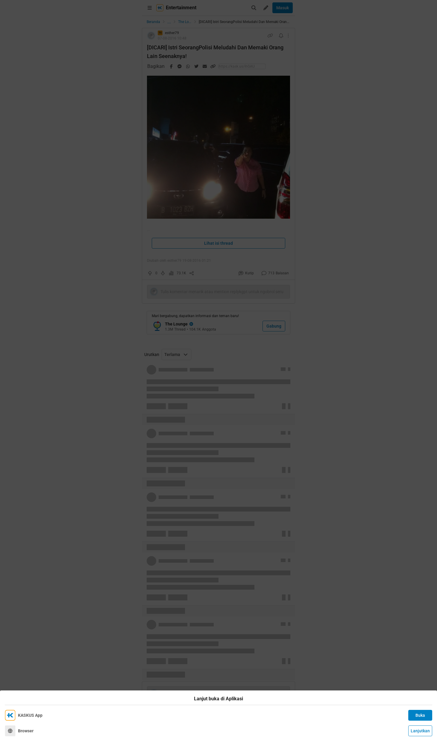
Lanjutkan (420, 730)
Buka (420, 715)
